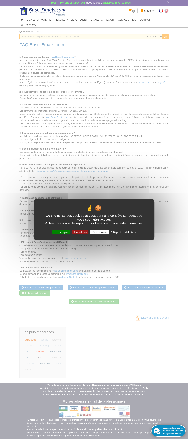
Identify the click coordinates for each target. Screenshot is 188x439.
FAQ (134, 20)
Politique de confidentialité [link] (123, 232)
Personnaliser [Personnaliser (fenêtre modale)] (99, 232)
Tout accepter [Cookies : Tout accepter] (61, 232)
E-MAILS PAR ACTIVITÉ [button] (39, 20)
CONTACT (145, 20)
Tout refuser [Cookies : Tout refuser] (80, 232)
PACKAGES (123, 20)
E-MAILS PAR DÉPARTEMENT (71, 20)
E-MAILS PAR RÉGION (102, 20)
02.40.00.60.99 (28, 25)
